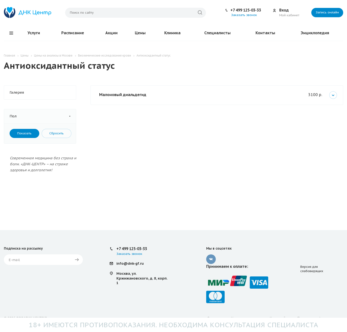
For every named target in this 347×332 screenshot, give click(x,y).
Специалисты (217, 32)
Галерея (17, 92)
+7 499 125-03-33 (245, 10)
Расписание (72, 32)
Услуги (34, 32)
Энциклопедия (315, 32)
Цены (140, 32)
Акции (111, 32)
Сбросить (56, 133)
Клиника (172, 32)
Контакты (265, 32)
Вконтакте (211, 259)
